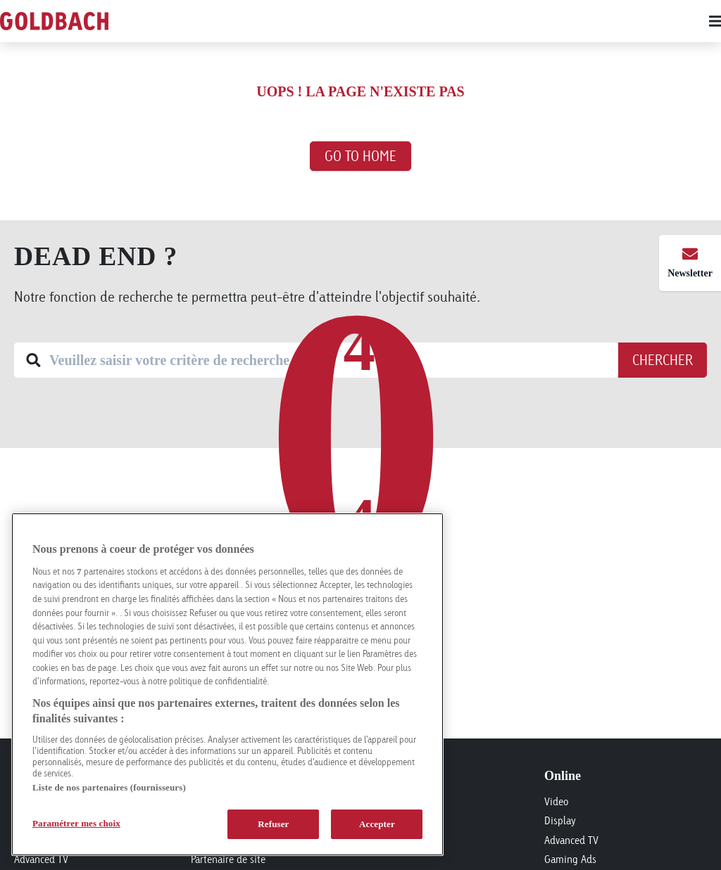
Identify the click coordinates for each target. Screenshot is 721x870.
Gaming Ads (570, 859)
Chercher (662, 360)
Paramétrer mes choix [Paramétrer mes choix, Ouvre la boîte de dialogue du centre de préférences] (76, 823)
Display (560, 820)
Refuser (273, 824)
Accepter (377, 824)
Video (556, 801)
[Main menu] (431, 21)
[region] (227, 684)
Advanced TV (41, 859)
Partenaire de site (228, 859)
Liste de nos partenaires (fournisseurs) (109, 787)
